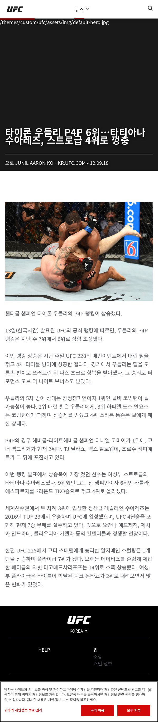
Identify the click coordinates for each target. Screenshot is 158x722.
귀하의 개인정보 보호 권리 (23, 709)
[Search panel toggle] (150, 8)
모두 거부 (134, 710)
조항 (97, 656)
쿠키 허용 (97, 710)
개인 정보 (102, 663)
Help (44, 649)
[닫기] (149, 690)
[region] (79, 702)
